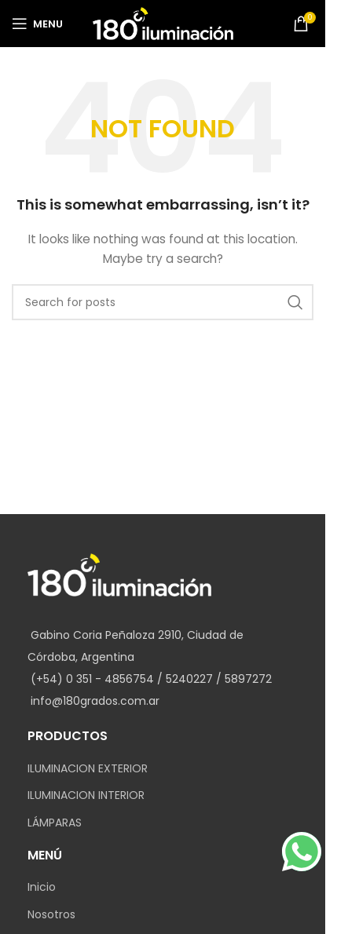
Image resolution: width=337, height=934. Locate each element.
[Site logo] (163, 23)
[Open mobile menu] (37, 23)
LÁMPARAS (54, 822)
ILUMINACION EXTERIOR (87, 768)
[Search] (162, 302)
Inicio (41, 887)
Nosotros (51, 914)
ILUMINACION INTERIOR (86, 795)
